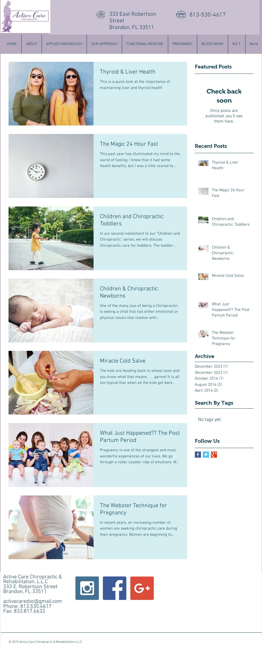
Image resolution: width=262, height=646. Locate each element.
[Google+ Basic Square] (214, 455)
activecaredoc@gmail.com (32, 601)
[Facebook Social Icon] (114, 588)
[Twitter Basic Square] (206, 455)
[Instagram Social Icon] (87, 588)
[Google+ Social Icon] (142, 588)
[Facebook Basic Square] (198, 455)
